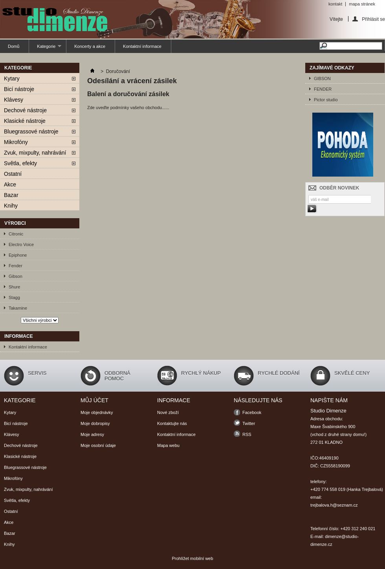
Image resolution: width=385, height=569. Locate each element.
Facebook (251, 412)
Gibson (15, 276)
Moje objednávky (97, 412)
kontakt (335, 4)
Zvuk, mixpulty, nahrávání (35, 153)
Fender (15, 265)
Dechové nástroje (25, 110)
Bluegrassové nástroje (31, 131)
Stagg (14, 297)
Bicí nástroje (19, 89)
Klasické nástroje (25, 121)
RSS (246, 434)
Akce (10, 184)
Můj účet (94, 400)
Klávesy (13, 100)
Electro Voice (21, 244)
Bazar (11, 195)
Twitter (248, 423)
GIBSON (322, 78)
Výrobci (15, 223)
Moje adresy (92, 434)
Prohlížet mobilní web (192, 558)
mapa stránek (362, 4)
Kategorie (45, 48)
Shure (14, 286)
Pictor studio (326, 99)
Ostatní (13, 174)
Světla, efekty (20, 163)
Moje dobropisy (95, 423)
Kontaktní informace (142, 46)
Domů (13, 46)
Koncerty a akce (89, 46)
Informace (18, 336)
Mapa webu (168, 445)
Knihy (11, 205)
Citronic (16, 234)
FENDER (323, 89)
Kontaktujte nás (172, 423)
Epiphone (18, 255)
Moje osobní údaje (98, 445)
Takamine (18, 308)
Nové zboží (168, 412)
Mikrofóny (16, 142)
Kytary (12, 78)
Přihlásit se (373, 19)
